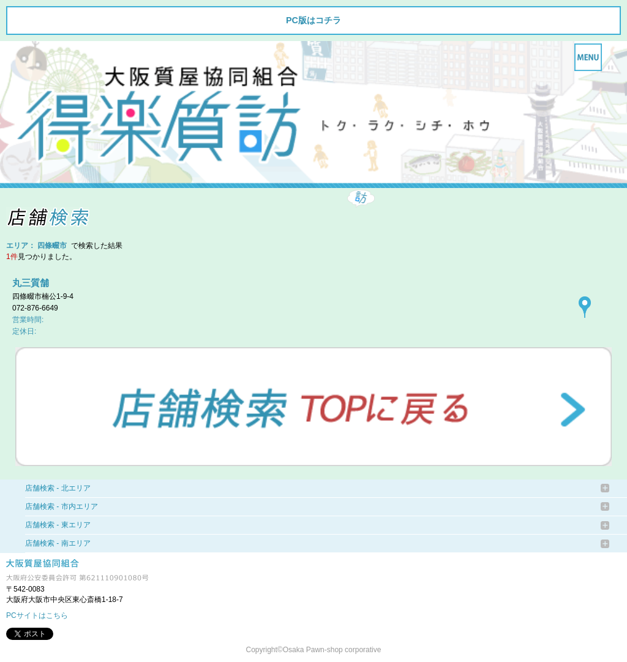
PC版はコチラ (313, 20)
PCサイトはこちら (37, 615)
